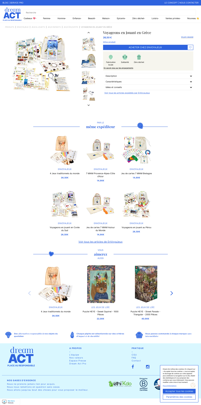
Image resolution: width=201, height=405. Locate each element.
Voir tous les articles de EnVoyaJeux (100, 241)
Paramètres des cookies (179, 397)
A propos (75, 348)
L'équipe (74, 354)
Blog (5, 2)
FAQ (134, 357)
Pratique (138, 348)
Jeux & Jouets (38, 27)
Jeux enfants (54, 27)
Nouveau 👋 (193, 18)
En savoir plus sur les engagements (118, 68)
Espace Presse (77, 360)
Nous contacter (188, 2)
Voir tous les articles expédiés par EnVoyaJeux (127, 93)
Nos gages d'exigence (21, 380)
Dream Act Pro (77, 363)
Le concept (171, 2)
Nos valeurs (76, 357)
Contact (136, 360)
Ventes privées (172, 18)
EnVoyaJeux (23, 27)
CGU (134, 354)
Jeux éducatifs (71, 27)
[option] (88, 44)
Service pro (16, 2)
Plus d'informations (169, 386)
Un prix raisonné (187, 37)
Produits (9, 27)
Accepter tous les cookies (179, 391)
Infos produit (109, 42)
